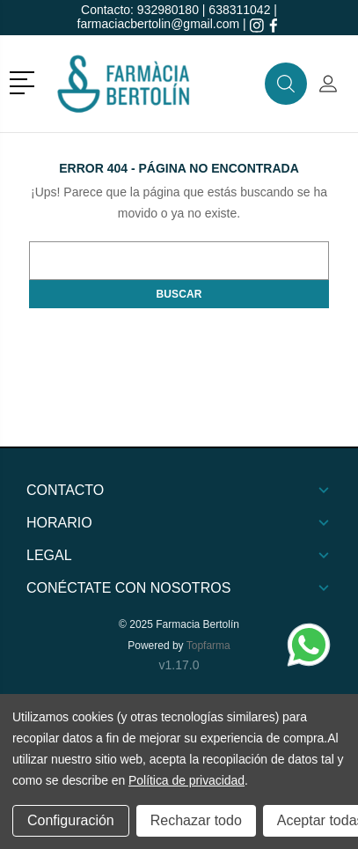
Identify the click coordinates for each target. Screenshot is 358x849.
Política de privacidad (186, 780)
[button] (25, 81)
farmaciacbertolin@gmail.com (158, 24)
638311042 (239, 10)
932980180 (168, 10)
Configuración (70, 820)
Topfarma (208, 645)
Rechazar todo (196, 820)
